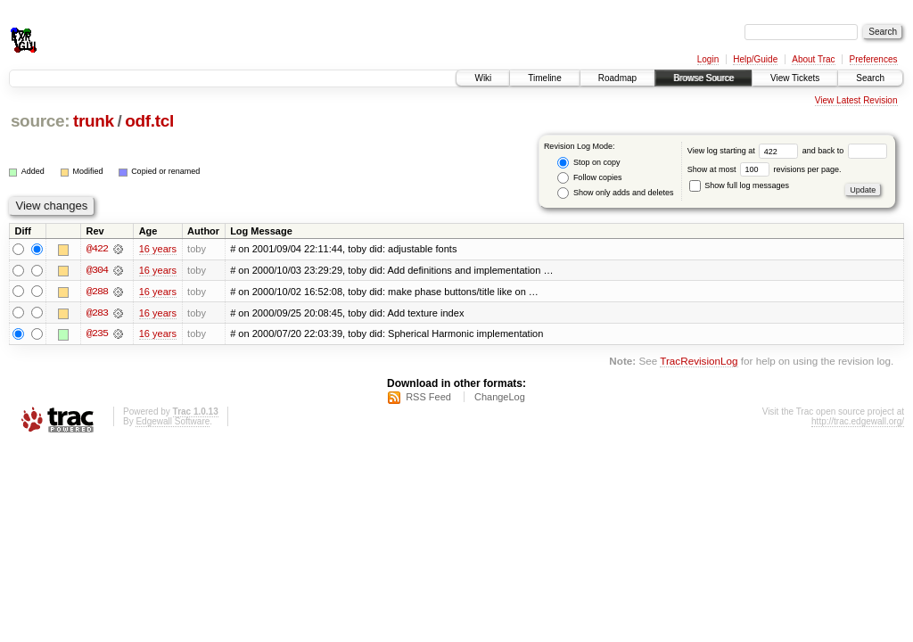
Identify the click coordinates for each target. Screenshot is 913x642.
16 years (158, 248)
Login (708, 59)
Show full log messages (739, 185)
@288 (97, 291)
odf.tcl (149, 120)
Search (870, 78)
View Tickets (794, 78)
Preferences (874, 59)
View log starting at (744, 150)
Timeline (544, 78)
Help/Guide (755, 59)
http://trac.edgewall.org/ (857, 422)
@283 (97, 313)
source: (40, 120)
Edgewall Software (173, 422)
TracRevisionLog (698, 362)
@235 (97, 334)
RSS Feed (428, 397)
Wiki (482, 78)
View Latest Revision (856, 100)
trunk (93, 120)
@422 (97, 249)
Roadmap (617, 78)
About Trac (813, 59)
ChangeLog (499, 397)
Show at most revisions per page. (764, 169)
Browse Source (703, 78)
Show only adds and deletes (615, 193)
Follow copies (589, 178)
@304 (97, 270)
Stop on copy (588, 163)
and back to (844, 150)
